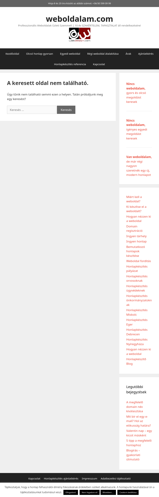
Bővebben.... (108, 492)
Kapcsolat (99, 64)
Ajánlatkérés (146, 53)
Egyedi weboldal (70, 53)
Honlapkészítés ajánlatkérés (61, 478)
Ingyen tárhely (136, 236)
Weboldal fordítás (138, 261)
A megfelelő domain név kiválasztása (134, 406)
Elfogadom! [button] (71, 492)
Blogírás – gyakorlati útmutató (133, 454)
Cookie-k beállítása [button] (128, 492)
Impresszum (89, 478)
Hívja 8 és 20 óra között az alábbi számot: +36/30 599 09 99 (79, 3)
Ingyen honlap (136, 241)
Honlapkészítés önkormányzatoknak (139, 300)
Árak (128, 53)
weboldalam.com (79, 18)
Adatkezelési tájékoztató (116, 478)
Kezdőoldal (12, 53)
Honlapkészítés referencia (70, 64)
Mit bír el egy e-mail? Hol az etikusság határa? (138, 420)
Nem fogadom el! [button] (90, 492)
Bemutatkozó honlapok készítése (135, 251)
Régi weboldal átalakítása (102, 53)
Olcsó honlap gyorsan (39, 53)
